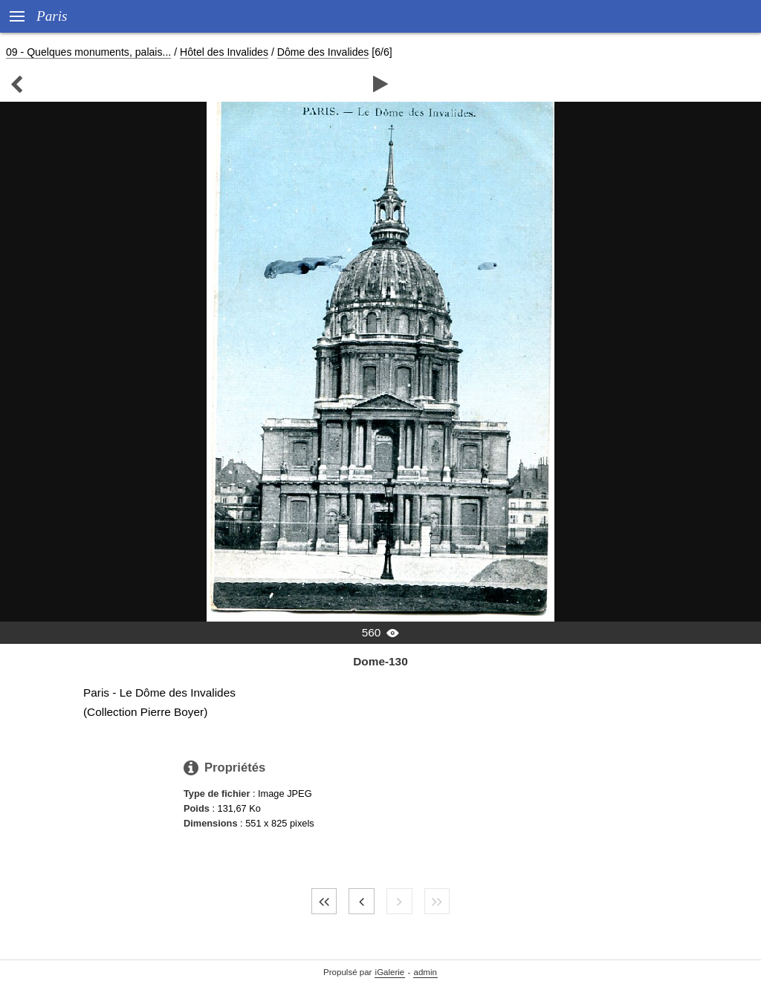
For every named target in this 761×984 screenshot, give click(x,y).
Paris (52, 16)
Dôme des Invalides (323, 52)
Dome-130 (380, 661)
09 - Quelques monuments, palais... (88, 52)
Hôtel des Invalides (224, 52)
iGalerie (390, 972)
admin (425, 972)
